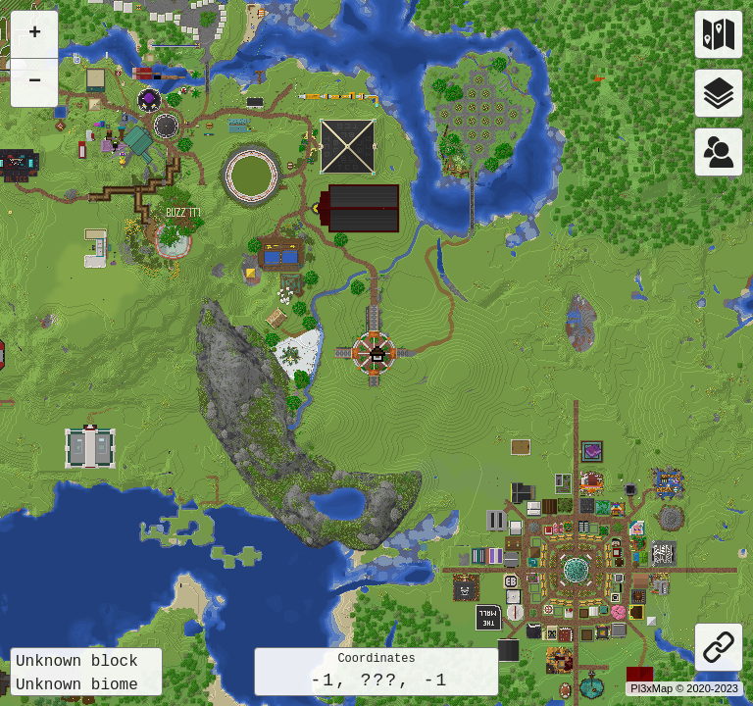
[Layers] (718, 93)
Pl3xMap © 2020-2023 (684, 688)
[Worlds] (718, 34)
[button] (377, 354)
